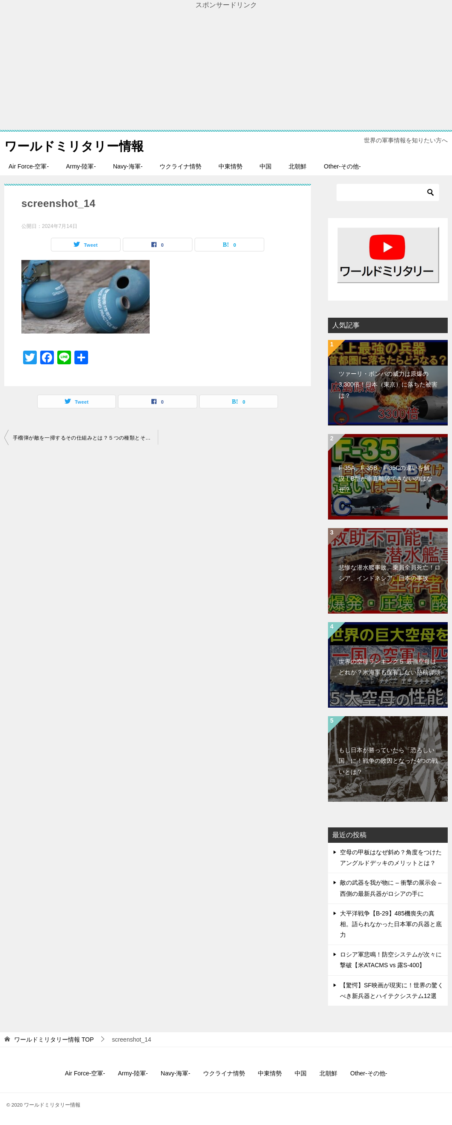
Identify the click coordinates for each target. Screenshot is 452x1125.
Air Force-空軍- (29, 166)
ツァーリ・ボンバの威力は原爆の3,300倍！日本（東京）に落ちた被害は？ (388, 384)
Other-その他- (342, 166)
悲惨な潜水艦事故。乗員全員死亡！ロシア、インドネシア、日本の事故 (389, 573)
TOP (54, 1039)
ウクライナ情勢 (180, 166)
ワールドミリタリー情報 (76, 144)
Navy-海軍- (127, 166)
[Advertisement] (226, 70)
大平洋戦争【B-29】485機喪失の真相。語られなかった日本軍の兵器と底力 (391, 924)
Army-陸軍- (81, 166)
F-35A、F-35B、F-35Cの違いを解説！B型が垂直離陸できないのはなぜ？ (385, 478)
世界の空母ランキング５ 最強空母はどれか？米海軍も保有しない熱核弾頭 (389, 667)
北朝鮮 (298, 166)
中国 (266, 166)
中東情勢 (230, 166)
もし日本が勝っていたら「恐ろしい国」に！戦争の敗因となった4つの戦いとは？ (388, 761)
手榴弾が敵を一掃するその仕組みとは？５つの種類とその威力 (85, 438)
